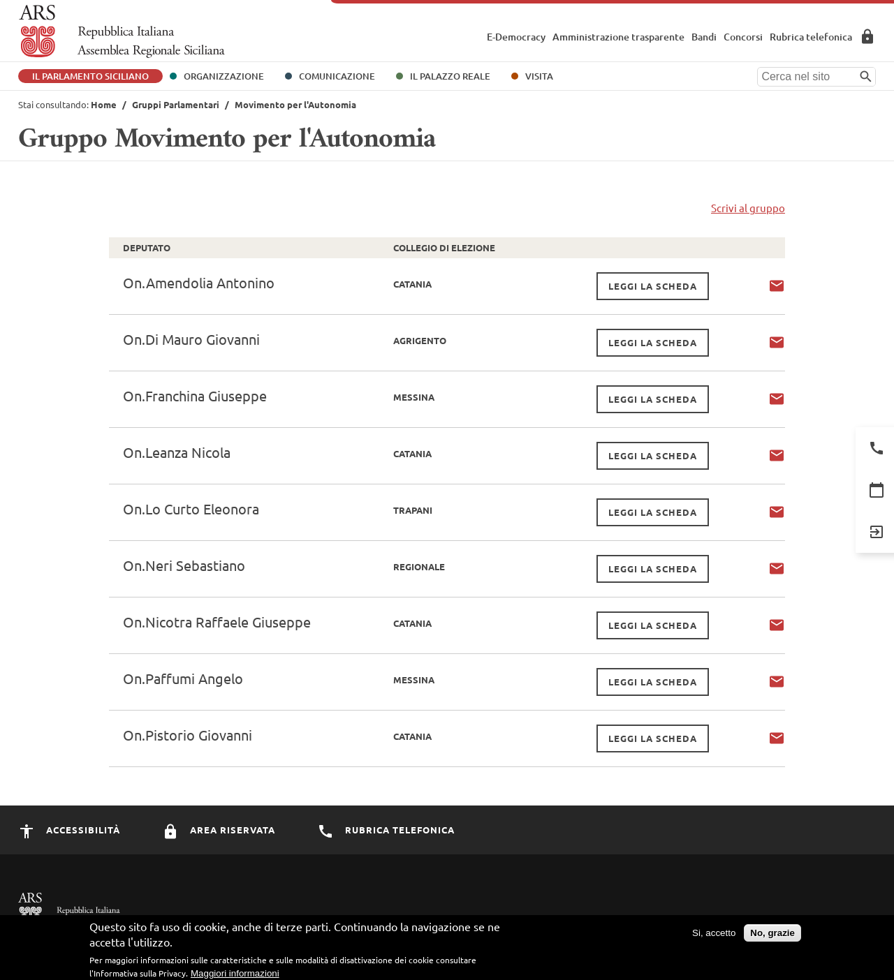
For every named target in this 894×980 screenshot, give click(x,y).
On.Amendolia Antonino (198, 282)
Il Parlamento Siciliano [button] (90, 76)
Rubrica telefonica (811, 36)
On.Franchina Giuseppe (195, 395)
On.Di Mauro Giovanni (191, 339)
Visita (539, 76)
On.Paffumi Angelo (183, 678)
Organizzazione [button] (224, 76)
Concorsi (743, 36)
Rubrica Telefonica (386, 830)
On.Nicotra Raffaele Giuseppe (217, 621)
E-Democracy (516, 36)
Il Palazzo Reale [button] (450, 76)
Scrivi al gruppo (748, 207)
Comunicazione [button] (337, 76)
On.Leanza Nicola (176, 452)
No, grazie (772, 936)
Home (104, 104)
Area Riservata (867, 36)
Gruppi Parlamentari (175, 104)
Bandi (704, 36)
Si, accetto (713, 936)
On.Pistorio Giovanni (187, 734)
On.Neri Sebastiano (184, 565)
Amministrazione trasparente (618, 36)
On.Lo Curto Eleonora (191, 508)
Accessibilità (69, 830)
